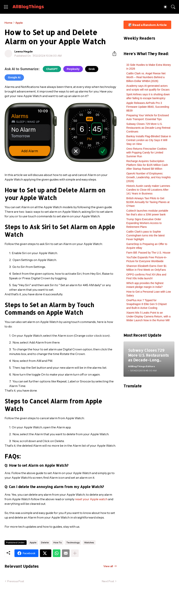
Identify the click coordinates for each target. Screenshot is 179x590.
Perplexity (73, 69)
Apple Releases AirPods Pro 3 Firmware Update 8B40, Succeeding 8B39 (147, 106)
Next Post (108, 581)
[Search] (173, 7)
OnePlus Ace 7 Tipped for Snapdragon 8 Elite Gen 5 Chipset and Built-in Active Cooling (146, 304)
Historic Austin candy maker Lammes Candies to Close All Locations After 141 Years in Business (148, 189)
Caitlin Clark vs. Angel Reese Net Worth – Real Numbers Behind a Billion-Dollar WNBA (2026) (146, 77)
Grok (92, 69)
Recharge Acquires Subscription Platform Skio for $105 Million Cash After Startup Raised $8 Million (147, 165)
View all (108, 566)
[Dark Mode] (165, 7)
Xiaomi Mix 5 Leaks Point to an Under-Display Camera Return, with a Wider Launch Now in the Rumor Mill (148, 316)
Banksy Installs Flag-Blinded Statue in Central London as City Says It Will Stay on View (148, 140)
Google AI (14, 77)
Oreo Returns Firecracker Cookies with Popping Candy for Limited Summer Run (146, 152)
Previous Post (15, 581)
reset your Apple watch (91, 499)
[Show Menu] (6, 7)
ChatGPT (52, 69)
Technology (73, 542)
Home (8, 22)
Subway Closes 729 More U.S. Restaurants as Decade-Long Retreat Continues (148, 127)
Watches (89, 542)
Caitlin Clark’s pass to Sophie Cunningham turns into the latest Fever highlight (145, 235)
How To (57, 542)
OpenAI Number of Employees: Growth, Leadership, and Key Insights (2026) (148, 177)
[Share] (113, 53)
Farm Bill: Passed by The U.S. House (148, 252)
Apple (19, 22)
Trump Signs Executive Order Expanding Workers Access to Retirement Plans (144, 223)
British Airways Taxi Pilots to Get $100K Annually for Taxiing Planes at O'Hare (147, 202)
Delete (45, 542)
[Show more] (75, 553)
